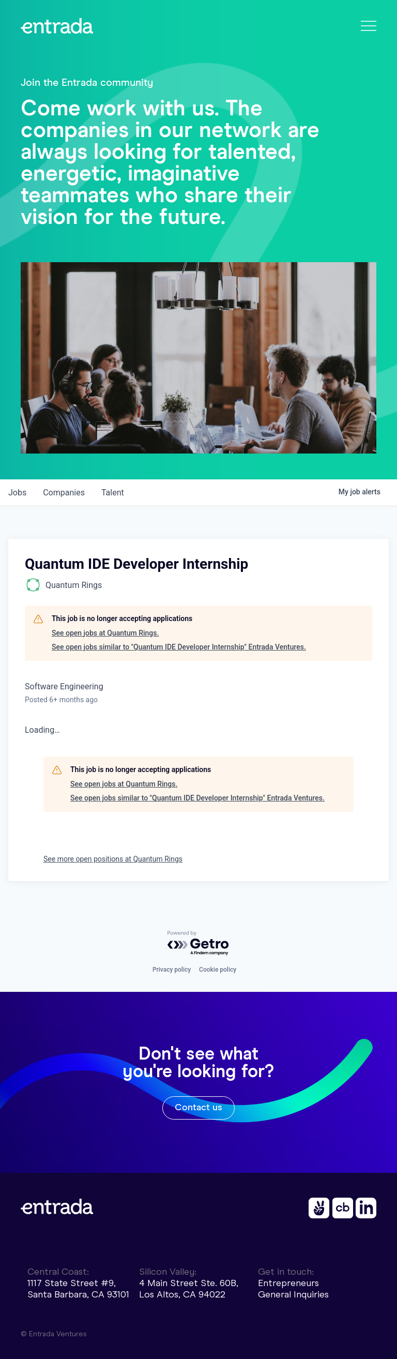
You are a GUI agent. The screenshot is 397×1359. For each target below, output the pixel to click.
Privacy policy (171, 969)
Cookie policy (217, 969)
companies (64, 492)
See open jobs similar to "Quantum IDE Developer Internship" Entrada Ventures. (179, 647)
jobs (17, 492)
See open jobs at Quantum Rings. (105, 633)
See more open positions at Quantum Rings (112, 859)
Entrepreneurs (288, 1283)
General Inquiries (293, 1294)
